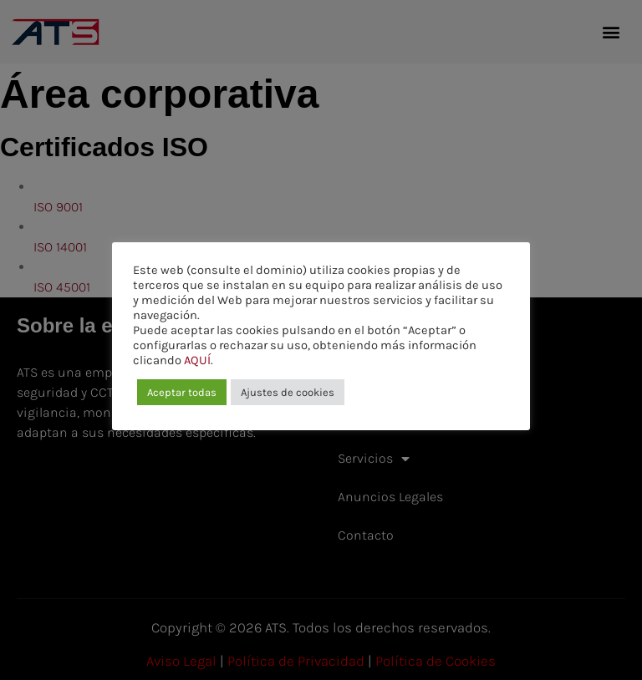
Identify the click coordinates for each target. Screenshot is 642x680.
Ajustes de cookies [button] (287, 392)
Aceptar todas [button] (182, 392)
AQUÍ (197, 360)
